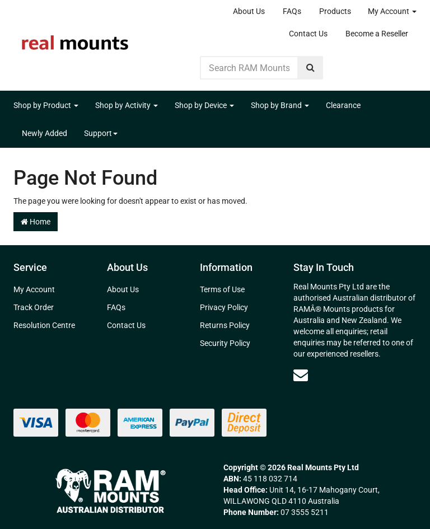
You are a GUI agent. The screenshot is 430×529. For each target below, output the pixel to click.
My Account (392, 11)
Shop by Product (45, 105)
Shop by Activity (126, 105)
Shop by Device (204, 105)
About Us (249, 11)
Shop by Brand (280, 105)
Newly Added (44, 133)
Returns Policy (225, 325)
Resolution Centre (44, 325)
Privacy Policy (224, 307)
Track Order (33, 307)
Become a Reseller (376, 33)
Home (35, 221)
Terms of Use (222, 289)
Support (101, 133)
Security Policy (225, 343)
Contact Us (308, 33)
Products (335, 11)
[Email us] (300, 375)
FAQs (292, 11)
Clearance (343, 105)
